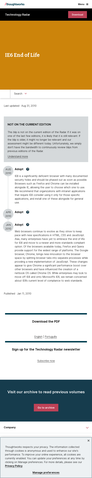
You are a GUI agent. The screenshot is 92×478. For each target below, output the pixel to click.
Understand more (18, 156)
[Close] (88, 440)
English (38, 336)
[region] (46, 457)
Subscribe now (46, 360)
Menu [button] (83, 4)
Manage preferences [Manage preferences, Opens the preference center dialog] (46, 472)
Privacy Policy (13, 465)
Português (51, 336)
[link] (77, 14)
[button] (27, 169)
